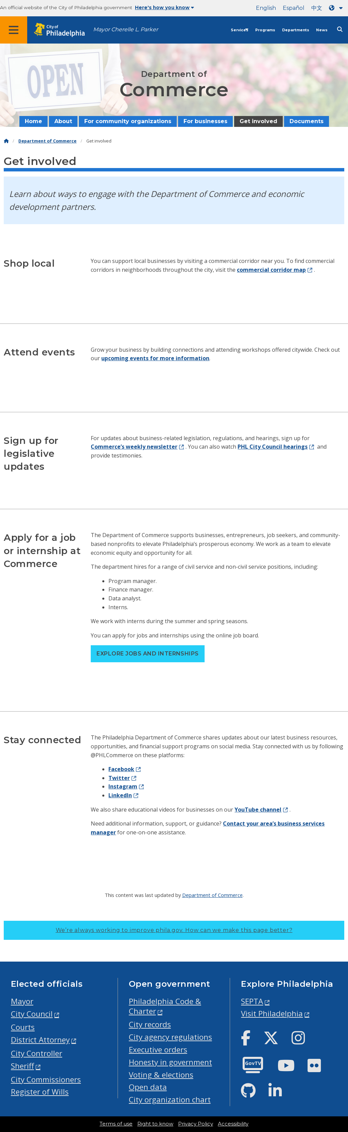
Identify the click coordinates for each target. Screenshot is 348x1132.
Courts (23, 1027)
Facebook (121, 769)
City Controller (36, 1053)
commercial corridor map (271, 269)
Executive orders (158, 1049)
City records (150, 1024)
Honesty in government (170, 1062)
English (266, 8)
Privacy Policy (195, 1124)
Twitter (119, 778)
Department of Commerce (47, 141)
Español (293, 8)
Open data (148, 1087)
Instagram (122, 786)
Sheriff (22, 1066)
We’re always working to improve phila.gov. (174, 930)
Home (33, 121)
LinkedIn (120, 795)
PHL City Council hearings (273, 446)
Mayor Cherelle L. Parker (125, 29)
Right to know (155, 1124)
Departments (295, 30)
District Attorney (40, 1039)
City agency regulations (170, 1037)
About (63, 121)
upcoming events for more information (155, 358)
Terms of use (116, 1124)
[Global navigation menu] (13, 30)
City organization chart (170, 1099)
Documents (307, 121)
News (322, 30)
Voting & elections (161, 1074)
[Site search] (340, 29)
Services (239, 30)
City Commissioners (46, 1079)
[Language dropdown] (337, 8)
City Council (32, 1014)
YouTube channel (257, 809)
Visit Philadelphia (272, 1013)
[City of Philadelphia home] (63, 30)
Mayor (22, 1001)
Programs (265, 30)
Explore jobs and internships (147, 653)
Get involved (258, 121)
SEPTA (252, 1001)
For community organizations (127, 121)
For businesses (205, 121)
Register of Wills (40, 1091)
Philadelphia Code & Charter (165, 1006)
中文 (316, 8)
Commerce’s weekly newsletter (134, 446)
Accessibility (233, 1124)
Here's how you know (164, 7)
